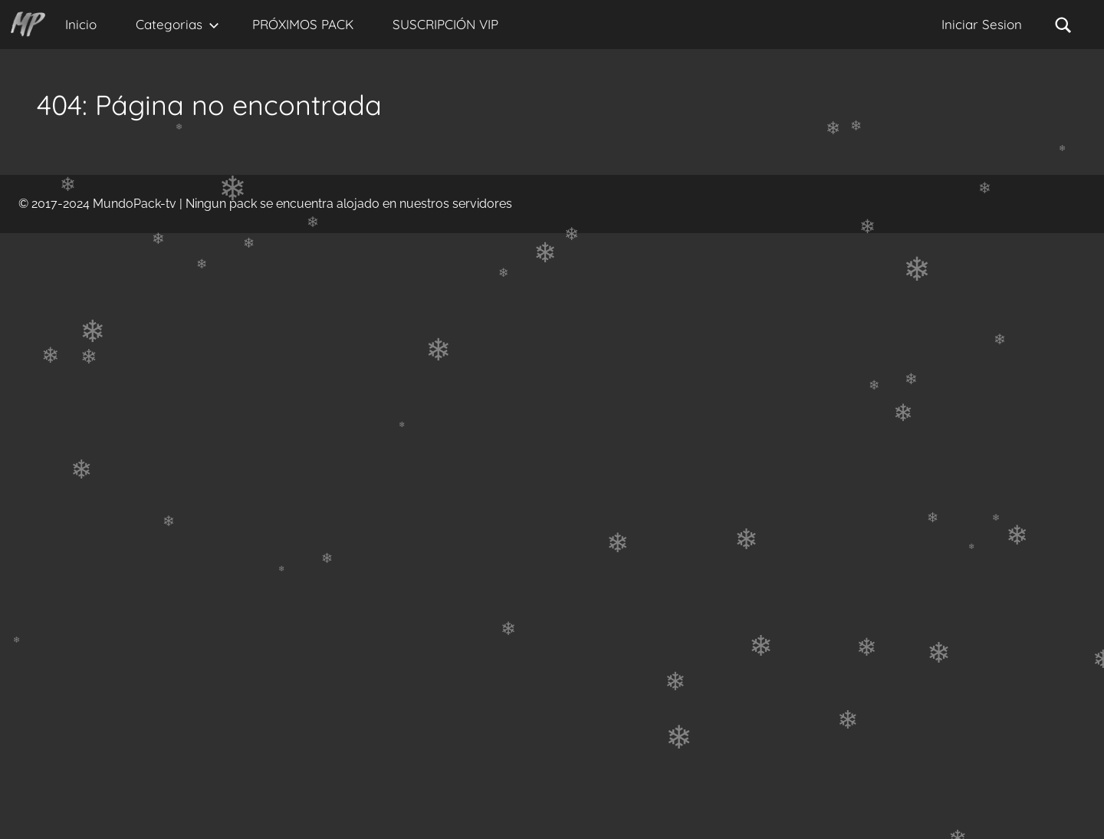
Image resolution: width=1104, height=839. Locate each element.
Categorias (177, 24)
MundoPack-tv (134, 203)
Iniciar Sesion (981, 24)
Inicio (81, 24)
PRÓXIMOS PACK (302, 24)
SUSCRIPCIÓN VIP (445, 24)
